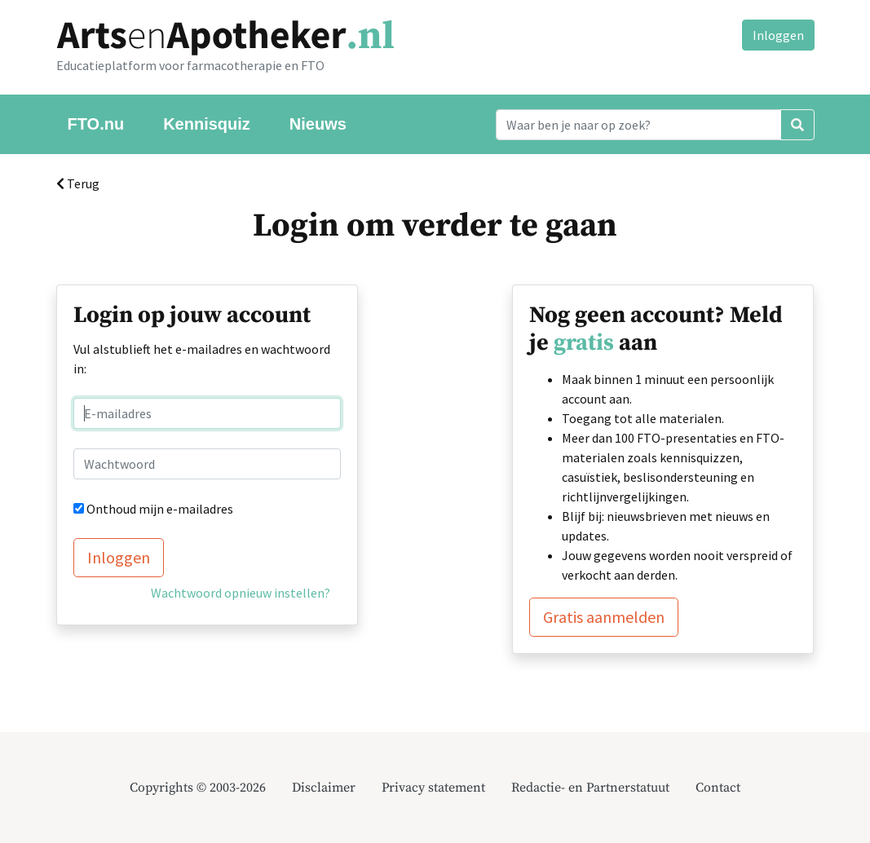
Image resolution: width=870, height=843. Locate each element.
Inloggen (778, 35)
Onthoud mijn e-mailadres (159, 509)
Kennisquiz (206, 124)
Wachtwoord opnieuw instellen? (240, 593)
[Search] (638, 124)
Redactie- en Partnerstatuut (590, 787)
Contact (718, 787)
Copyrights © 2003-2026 (198, 787)
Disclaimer (324, 787)
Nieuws (318, 124)
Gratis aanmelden (604, 617)
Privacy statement (433, 787)
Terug (77, 183)
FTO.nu (96, 124)
